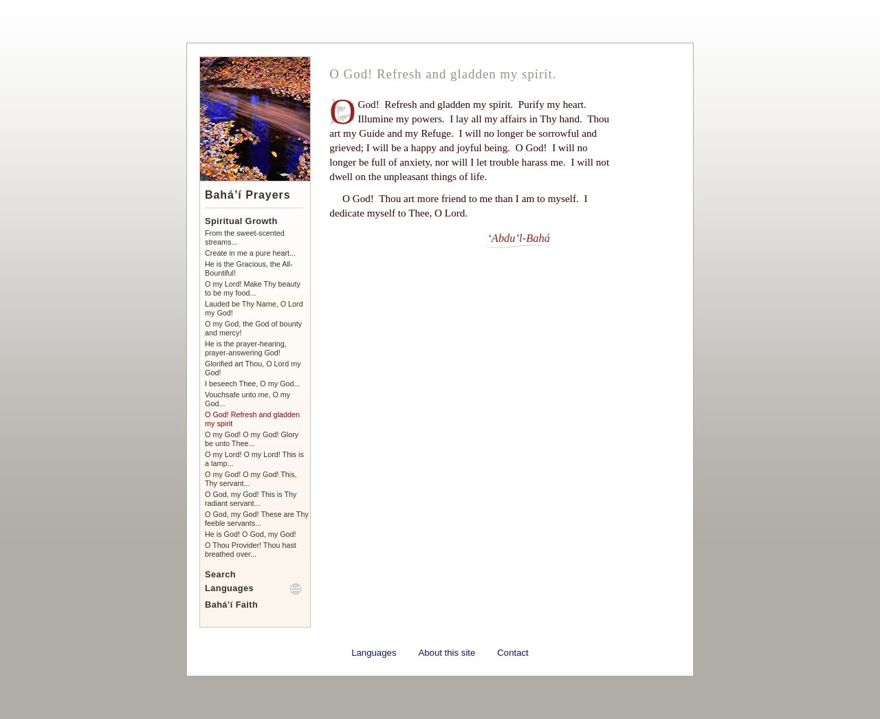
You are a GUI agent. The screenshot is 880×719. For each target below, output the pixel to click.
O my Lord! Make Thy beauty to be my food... (252, 288)
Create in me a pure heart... (250, 253)
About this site (446, 653)
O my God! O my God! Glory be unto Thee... (251, 438)
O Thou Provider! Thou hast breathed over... (250, 549)
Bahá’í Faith (231, 604)
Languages (229, 588)
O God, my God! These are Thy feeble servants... (257, 518)
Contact (512, 653)
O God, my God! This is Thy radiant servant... (250, 498)
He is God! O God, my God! (250, 534)
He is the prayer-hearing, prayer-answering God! (246, 348)
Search (220, 574)
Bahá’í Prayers (248, 195)
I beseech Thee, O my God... (252, 383)
